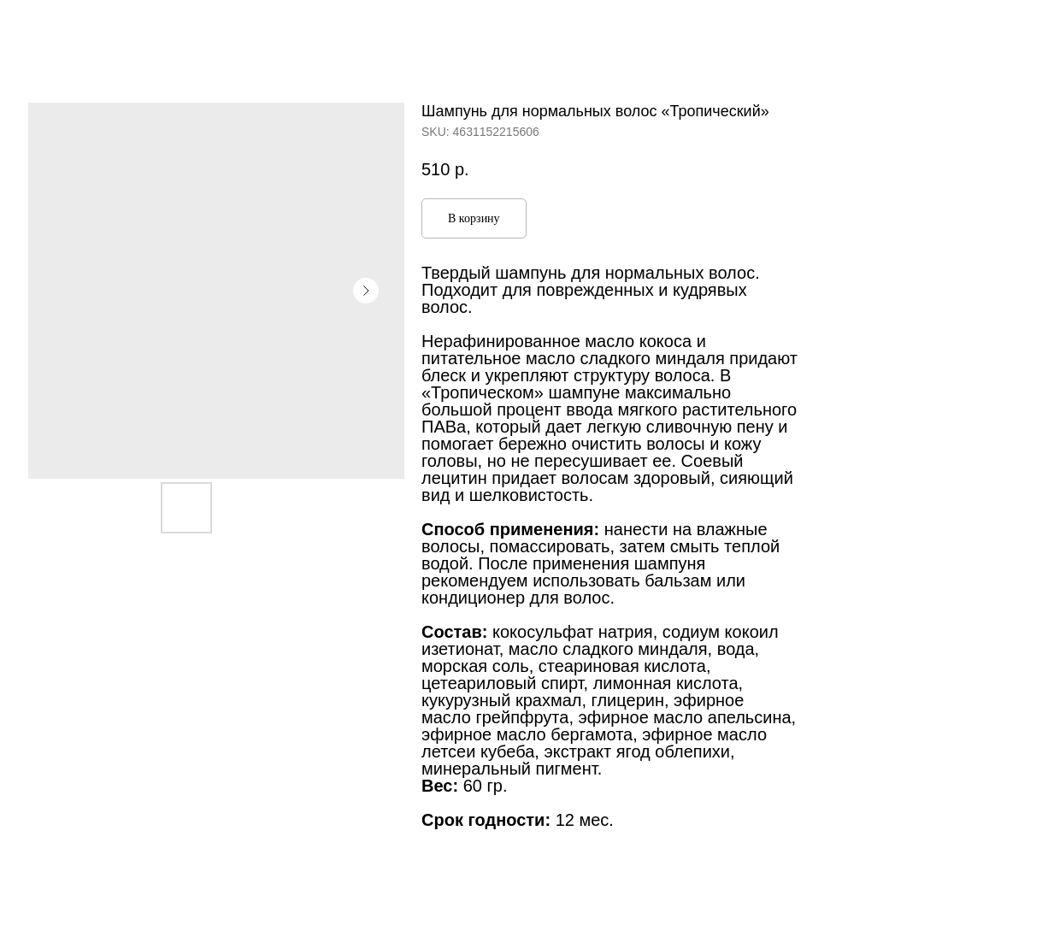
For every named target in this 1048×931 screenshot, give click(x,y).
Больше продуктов (84, 25)
